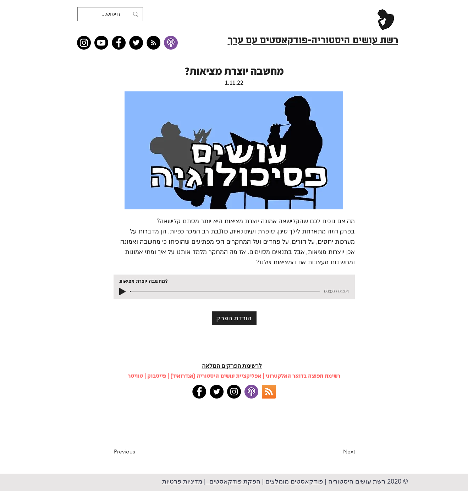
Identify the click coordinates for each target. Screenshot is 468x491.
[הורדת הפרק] (234, 318)
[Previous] (137, 452)
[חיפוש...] (111, 14)
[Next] (337, 452)
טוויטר (135, 376)
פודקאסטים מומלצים (294, 481)
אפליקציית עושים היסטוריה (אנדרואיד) (215, 376)
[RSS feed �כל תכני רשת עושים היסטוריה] (153, 43)
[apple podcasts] (251, 392)
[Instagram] (84, 43)
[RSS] (269, 392)
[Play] (122, 291)
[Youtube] (101, 43)
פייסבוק (156, 376)
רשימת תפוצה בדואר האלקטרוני (302, 376)
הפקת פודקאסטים (234, 481)
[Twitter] (136, 43)
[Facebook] (119, 43)
